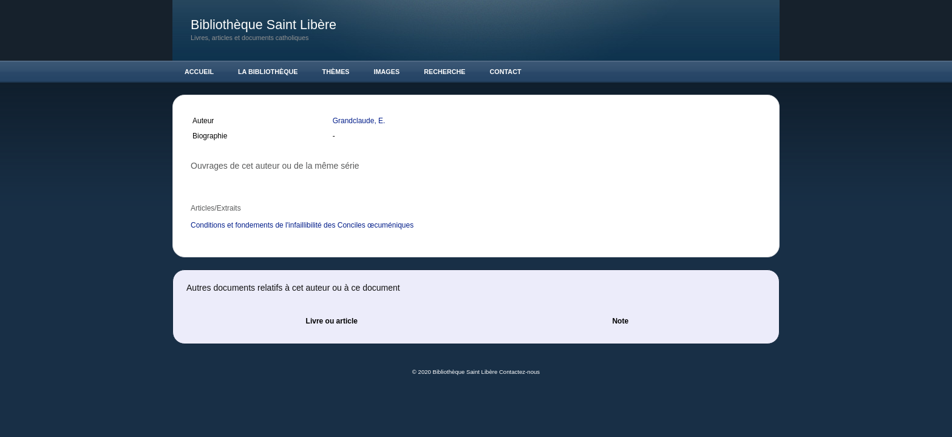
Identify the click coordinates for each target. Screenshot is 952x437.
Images (387, 71)
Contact (506, 71)
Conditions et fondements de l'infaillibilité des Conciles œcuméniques (302, 225)
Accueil (199, 71)
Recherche (444, 71)
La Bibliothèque (268, 71)
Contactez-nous (519, 371)
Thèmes (336, 71)
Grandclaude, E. (360, 121)
